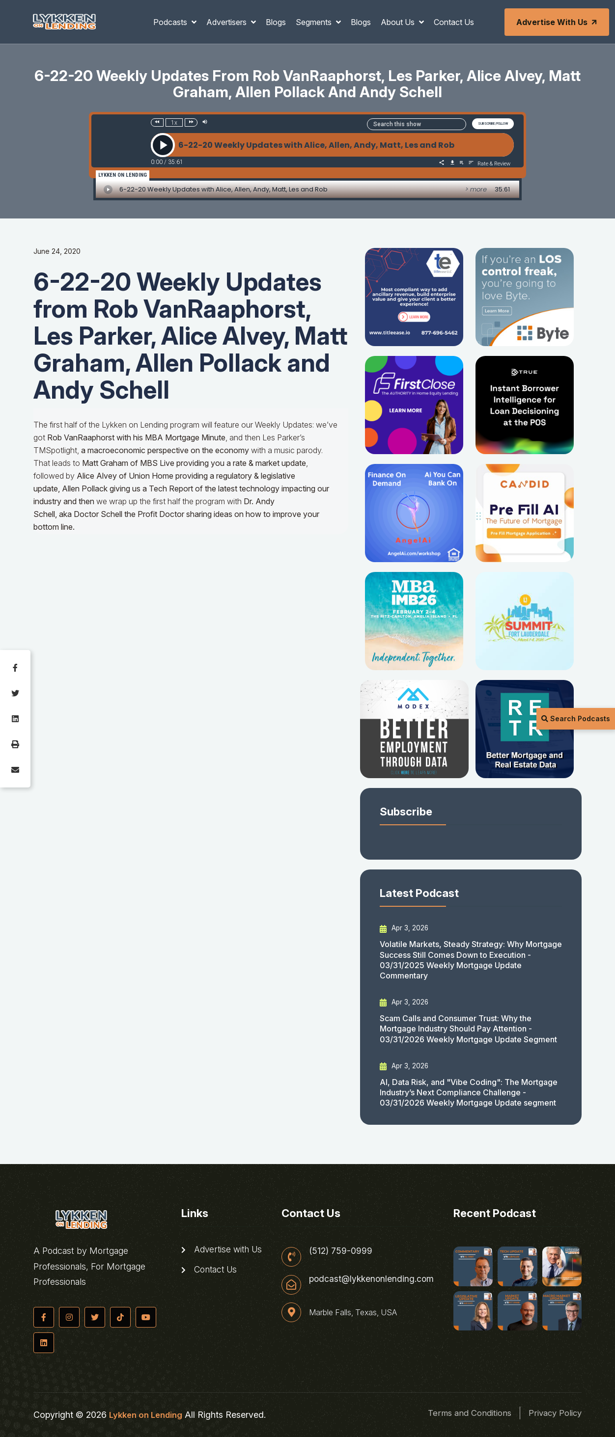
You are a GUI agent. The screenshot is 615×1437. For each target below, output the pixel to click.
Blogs (276, 22)
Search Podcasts (575, 718)
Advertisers (227, 22)
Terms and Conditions (459, 1413)
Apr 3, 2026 (404, 927)
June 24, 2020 (57, 251)
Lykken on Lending (147, 1415)
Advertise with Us (557, 22)
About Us (399, 22)
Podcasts (171, 22)
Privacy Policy (553, 1413)
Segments (315, 22)
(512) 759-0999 (340, 1251)
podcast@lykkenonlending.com (372, 1279)
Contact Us (454, 22)
